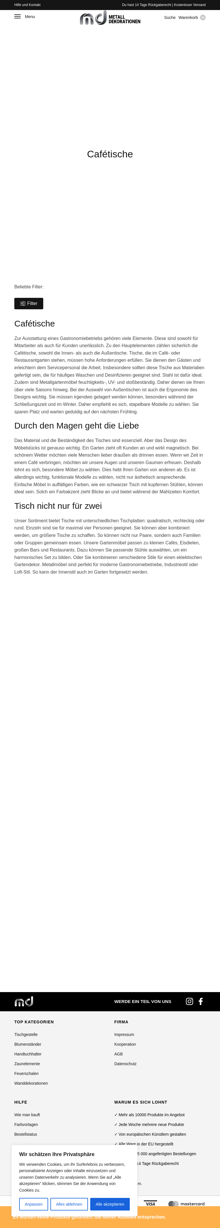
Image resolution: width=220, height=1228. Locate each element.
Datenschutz (125, 1063)
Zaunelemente (27, 1063)
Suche (170, 17)
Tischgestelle (26, 1034)
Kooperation (125, 1044)
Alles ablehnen (69, 1204)
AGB (118, 1054)
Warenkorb (192, 17)
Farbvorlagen (26, 1124)
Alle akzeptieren (110, 1204)
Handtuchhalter (28, 1054)
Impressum (124, 1034)
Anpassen (33, 1204)
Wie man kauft (27, 1114)
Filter (29, 303)
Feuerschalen (26, 1073)
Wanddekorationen (31, 1083)
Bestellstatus (25, 1134)
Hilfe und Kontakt (27, 5)
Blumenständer (27, 1044)
